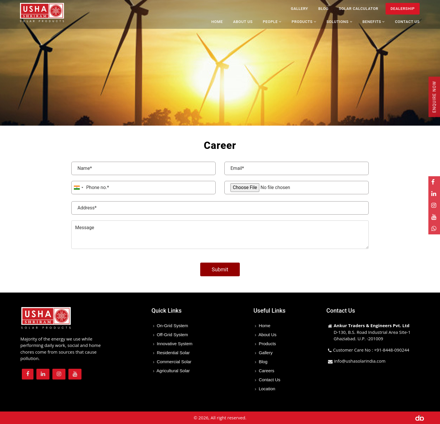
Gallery (299, 8)
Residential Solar (173, 352)
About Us (243, 21)
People (272, 21)
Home (217, 21)
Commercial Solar (173, 361)
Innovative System (174, 343)
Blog (323, 8)
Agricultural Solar (173, 370)
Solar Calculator (358, 8)
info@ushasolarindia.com (360, 361)
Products (267, 343)
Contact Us (407, 21)
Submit (220, 269)
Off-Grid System (172, 334)
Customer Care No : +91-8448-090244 (371, 350)
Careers (266, 370)
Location (266, 388)
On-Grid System (172, 325)
